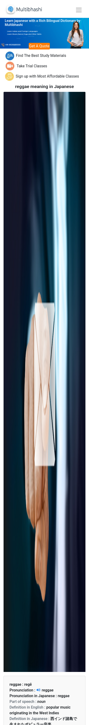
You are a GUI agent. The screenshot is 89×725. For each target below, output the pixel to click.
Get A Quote (39, 46)
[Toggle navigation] (78, 10)
